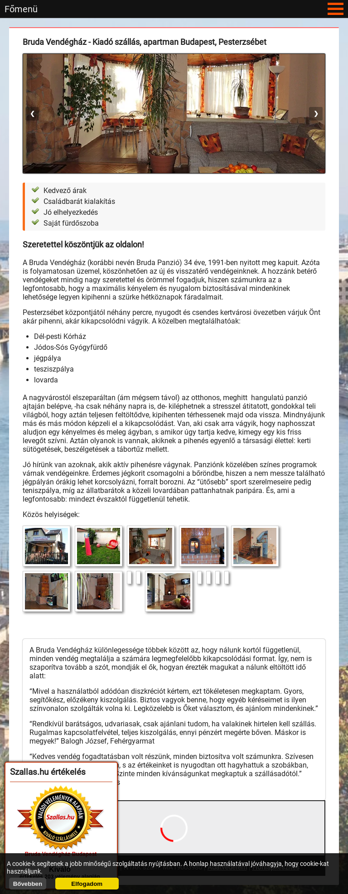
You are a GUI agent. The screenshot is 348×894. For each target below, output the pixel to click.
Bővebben (27, 883)
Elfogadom (86, 883)
